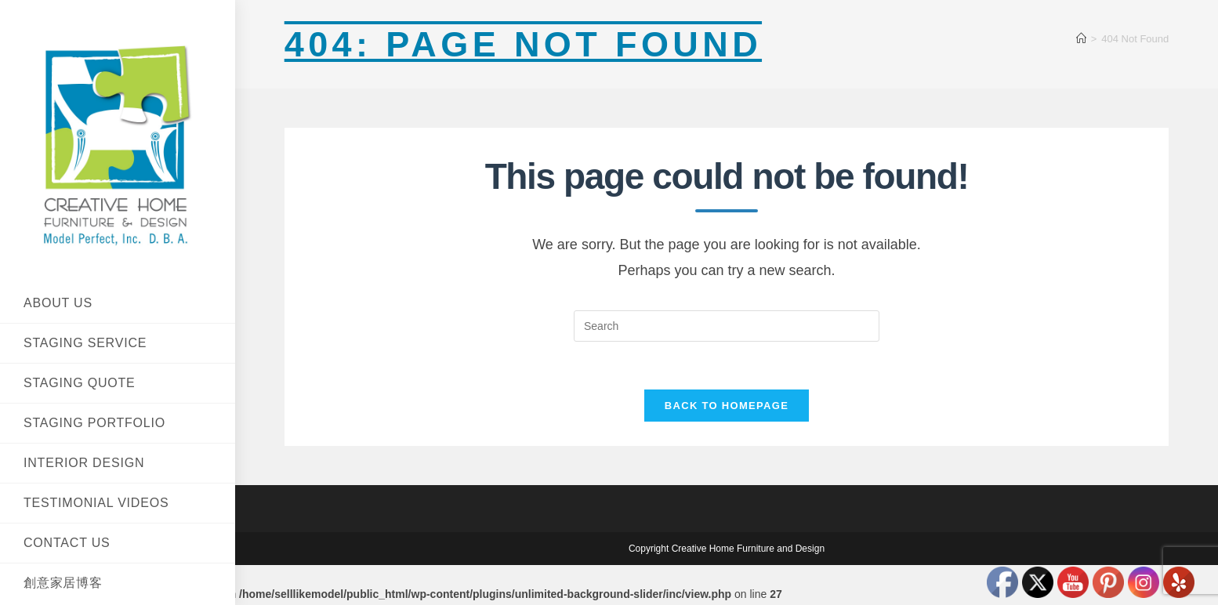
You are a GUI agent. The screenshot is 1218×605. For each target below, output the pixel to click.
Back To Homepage (726, 405)
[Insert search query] (726, 326)
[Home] (1081, 39)
